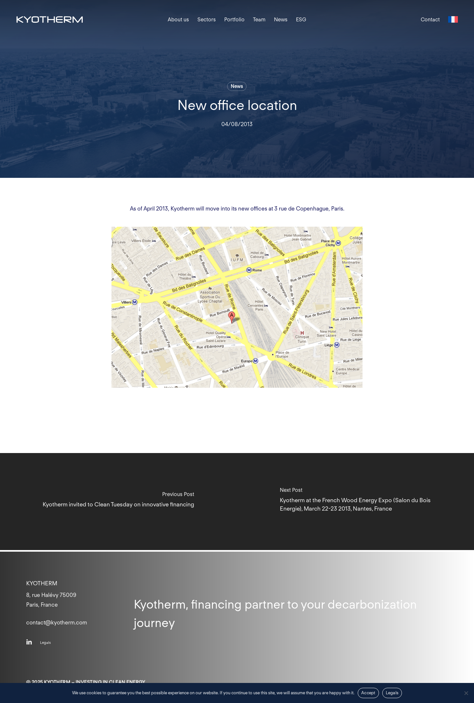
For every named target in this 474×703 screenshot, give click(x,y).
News (237, 86)
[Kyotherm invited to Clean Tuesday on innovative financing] (118, 501)
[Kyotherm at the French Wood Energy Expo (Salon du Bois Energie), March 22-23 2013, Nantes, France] (355, 501)
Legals (392, 692)
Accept (368, 692)
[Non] (466, 693)
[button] (45, 642)
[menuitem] (453, 20)
